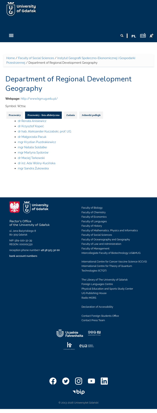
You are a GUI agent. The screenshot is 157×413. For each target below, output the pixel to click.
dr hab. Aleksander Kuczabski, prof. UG (44, 131)
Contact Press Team (93, 320)
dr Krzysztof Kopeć (31, 126)
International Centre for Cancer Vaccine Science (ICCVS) (114, 261)
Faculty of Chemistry (94, 212)
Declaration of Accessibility (97, 306)
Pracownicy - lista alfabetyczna (43, 115)
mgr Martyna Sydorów (33, 152)
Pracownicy (15, 115)
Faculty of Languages (94, 221)
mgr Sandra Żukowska (33, 168)
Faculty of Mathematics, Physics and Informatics (110, 230)
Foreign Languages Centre (97, 284)
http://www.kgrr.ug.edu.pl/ (39, 98)
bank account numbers (23, 255)
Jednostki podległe (91, 115)
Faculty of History (92, 225)
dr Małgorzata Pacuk (32, 137)
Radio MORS (89, 297)
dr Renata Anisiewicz (32, 121)
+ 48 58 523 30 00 (49, 250)
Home (10, 58)
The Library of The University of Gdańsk (105, 279)
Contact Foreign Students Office (100, 315)
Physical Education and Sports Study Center (107, 288)
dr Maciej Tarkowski (31, 158)
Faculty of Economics (94, 216)
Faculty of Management (95, 248)
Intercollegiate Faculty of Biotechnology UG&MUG (111, 252)
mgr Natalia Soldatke (32, 147)
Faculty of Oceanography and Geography (106, 239)
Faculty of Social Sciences (36, 58)
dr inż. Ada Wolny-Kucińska (36, 163)
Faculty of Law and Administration (101, 243)
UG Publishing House (94, 293)
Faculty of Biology (92, 207)
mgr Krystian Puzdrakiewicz (37, 142)
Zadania (70, 115)
